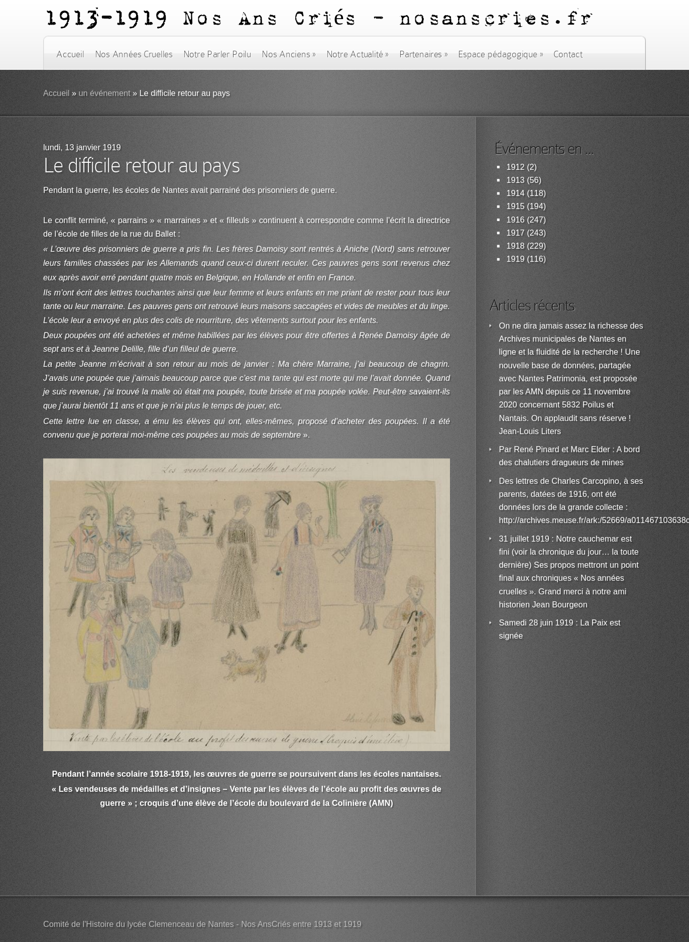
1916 (516, 220)
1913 (516, 180)
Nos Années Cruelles (134, 54)
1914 (516, 193)
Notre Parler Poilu (217, 54)
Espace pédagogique (500, 54)
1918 (516, 246)
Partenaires (423, 54)
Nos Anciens (289, 54)
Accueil (70, 54)
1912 (516, 167)
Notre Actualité (357, 54)
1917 (516, 233)
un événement (104, 93)
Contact (568, 54)
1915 (516, 206)
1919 (516, 259)
